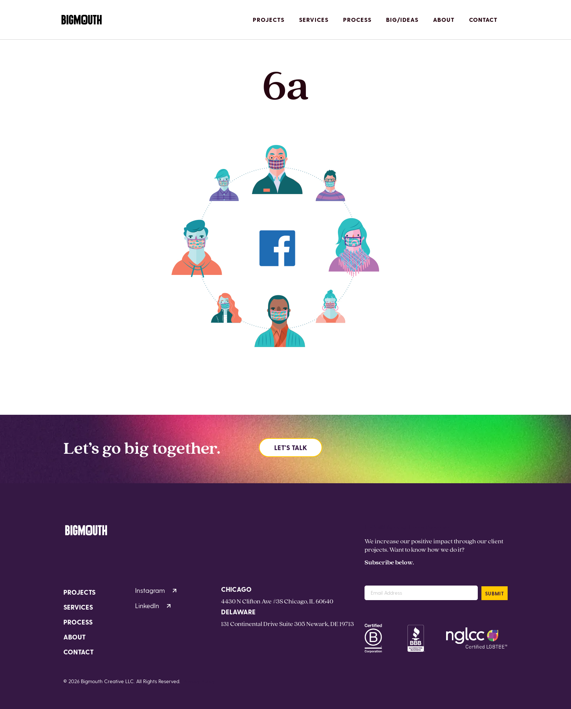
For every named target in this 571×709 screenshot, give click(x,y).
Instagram (156, 590)
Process (357, 19)
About (443, 19)
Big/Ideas (402, 19)
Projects (268, 19)
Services (313, 19)
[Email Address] (421, 593)
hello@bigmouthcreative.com (407, 527)
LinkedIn (153, 605)
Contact (483, 19)
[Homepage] (81, 20)
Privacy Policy (199, 681)
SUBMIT (494, 593)
